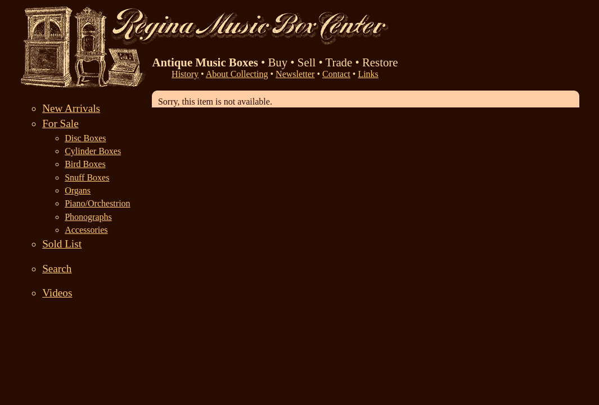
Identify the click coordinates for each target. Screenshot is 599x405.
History (185, 74)
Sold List (62, 244)
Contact (336, 74)
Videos (57, 293)
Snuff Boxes (87, 177)
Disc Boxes (85, 138)
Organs (78, 190)
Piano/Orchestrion (97, 203)
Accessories (86, 230)
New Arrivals (71, 108)
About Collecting (237, 74)
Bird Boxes (85, 164)
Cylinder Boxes (93, 151)
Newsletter (295, 74)
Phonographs (88, 217)
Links (368, 74)
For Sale (60, 123)
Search (56, 268)
